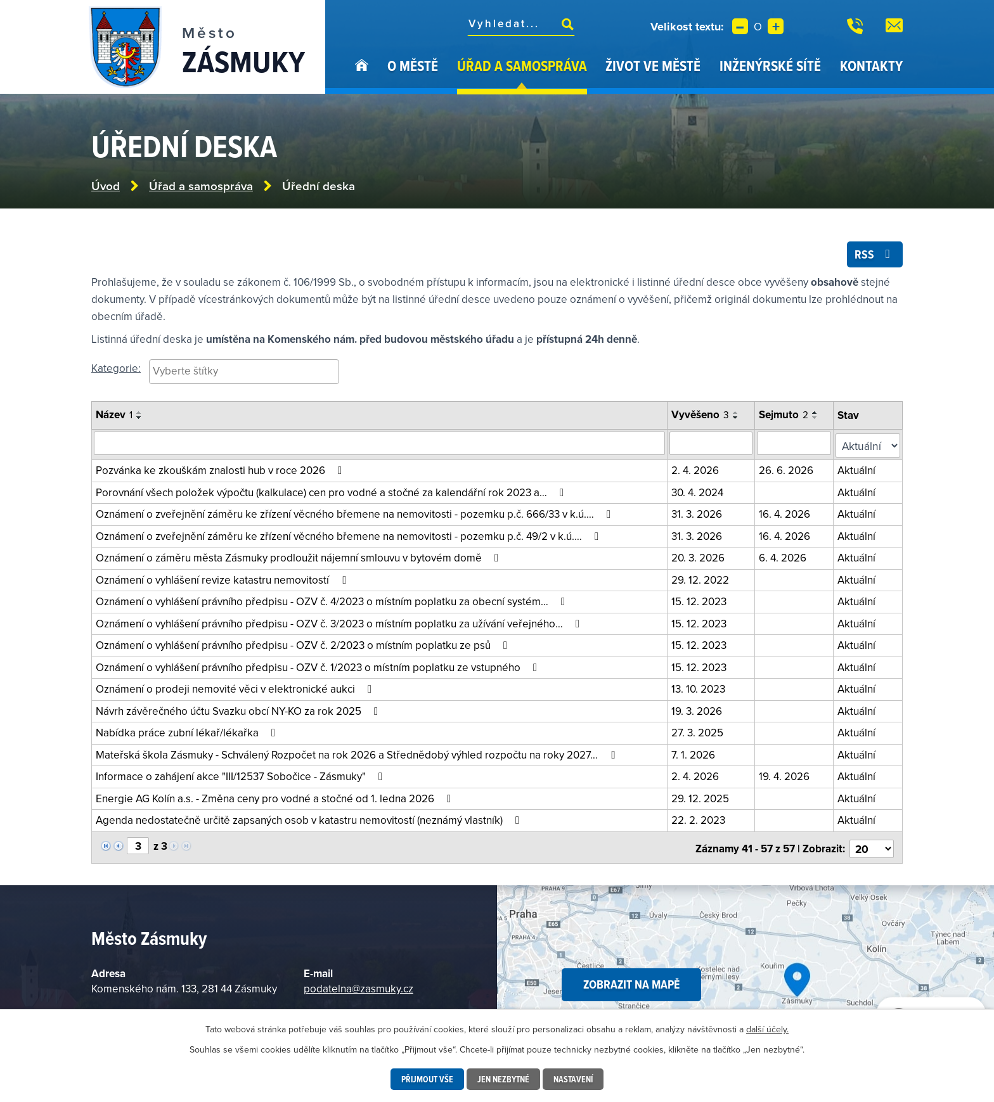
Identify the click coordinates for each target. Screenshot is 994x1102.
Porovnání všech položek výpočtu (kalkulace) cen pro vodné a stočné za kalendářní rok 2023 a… (332, 491)
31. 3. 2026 (698, 512)
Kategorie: (116, 369)
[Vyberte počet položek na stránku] (872, 845)
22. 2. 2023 (699, 818)
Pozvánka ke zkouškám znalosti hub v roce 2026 (221, 469)
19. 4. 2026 (786, 775)
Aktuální (858, 469)
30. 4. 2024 (699, 491)
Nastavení (574, 1079)
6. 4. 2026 (784, 556)
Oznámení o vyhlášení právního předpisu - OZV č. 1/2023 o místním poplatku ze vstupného (319, 666)
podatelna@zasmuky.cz (358, 984)
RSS (874, 255)
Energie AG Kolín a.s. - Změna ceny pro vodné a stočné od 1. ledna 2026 (276, 797)
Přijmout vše (426, 1079)
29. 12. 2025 (701, 797)
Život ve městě (652, 65)
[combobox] (244, 373)
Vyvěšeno (701, 416)
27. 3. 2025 (699, 731)
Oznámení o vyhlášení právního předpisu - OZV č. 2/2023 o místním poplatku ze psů (304, 643)
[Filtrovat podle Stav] (868, 445)
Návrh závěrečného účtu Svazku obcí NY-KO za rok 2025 (239, 709)
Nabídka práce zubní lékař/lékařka (188, 731)
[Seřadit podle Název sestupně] (139, 419)
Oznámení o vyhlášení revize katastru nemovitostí (223, 578)
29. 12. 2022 (701, 578)
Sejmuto (785, 416)
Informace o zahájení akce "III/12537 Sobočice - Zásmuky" (241, 775)
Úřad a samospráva (522, 65)
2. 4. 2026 (696, 469)
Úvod (361, 74)
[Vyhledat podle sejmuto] (796, 444)
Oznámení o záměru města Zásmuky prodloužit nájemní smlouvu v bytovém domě (299, 556)
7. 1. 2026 (694, 753)
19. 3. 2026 (698, 709)
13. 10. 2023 (699, 687)
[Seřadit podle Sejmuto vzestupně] (817, 414)
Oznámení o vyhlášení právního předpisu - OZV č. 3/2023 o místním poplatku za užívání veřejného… (340, 622)
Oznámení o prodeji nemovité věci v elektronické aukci (236, 687)
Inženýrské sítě (770, 65)
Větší (776, 26)
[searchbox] (244, 372)
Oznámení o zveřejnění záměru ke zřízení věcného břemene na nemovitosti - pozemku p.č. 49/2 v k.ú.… (350, 534)
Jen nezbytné (503, 1079)
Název (114, 416)
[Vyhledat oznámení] (380, 444)
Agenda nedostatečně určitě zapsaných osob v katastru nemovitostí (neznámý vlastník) (310, 818)
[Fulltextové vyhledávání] (521, 23)
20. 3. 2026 (699, 556)
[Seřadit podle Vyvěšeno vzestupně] (737, 414)
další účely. (767, 1029)
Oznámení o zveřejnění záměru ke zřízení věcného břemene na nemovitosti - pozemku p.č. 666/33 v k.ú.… (356, 512)
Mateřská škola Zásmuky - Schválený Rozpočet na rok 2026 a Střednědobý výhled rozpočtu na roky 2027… (357, 753)
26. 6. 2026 (788, 469)
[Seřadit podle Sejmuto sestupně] (817, 419)
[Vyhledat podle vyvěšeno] (712, 444)
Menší (740, 26)
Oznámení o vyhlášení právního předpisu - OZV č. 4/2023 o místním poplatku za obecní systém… (333, 600)
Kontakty (871, 65)
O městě (412, 65)
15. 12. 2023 (700, 600)
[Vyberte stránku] (137, 844)
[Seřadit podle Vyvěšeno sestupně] (737, 419)
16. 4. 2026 (786, 512)
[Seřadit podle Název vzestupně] (139, 414)
